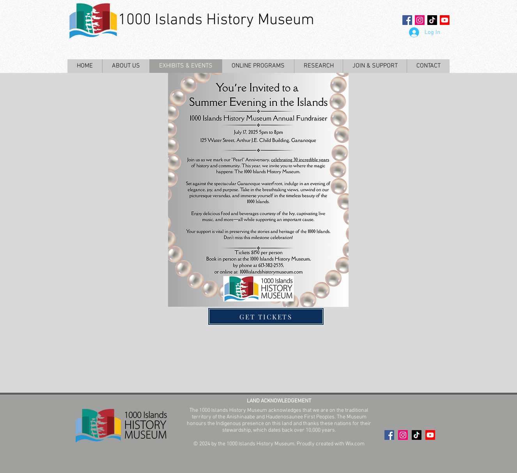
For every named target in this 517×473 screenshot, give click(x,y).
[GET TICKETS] (266, 316)
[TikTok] (432, 20)
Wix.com (355, 444)
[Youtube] (445, 20)
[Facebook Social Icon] (407, 20)
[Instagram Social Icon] (420, 20)
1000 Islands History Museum (216, 20)
